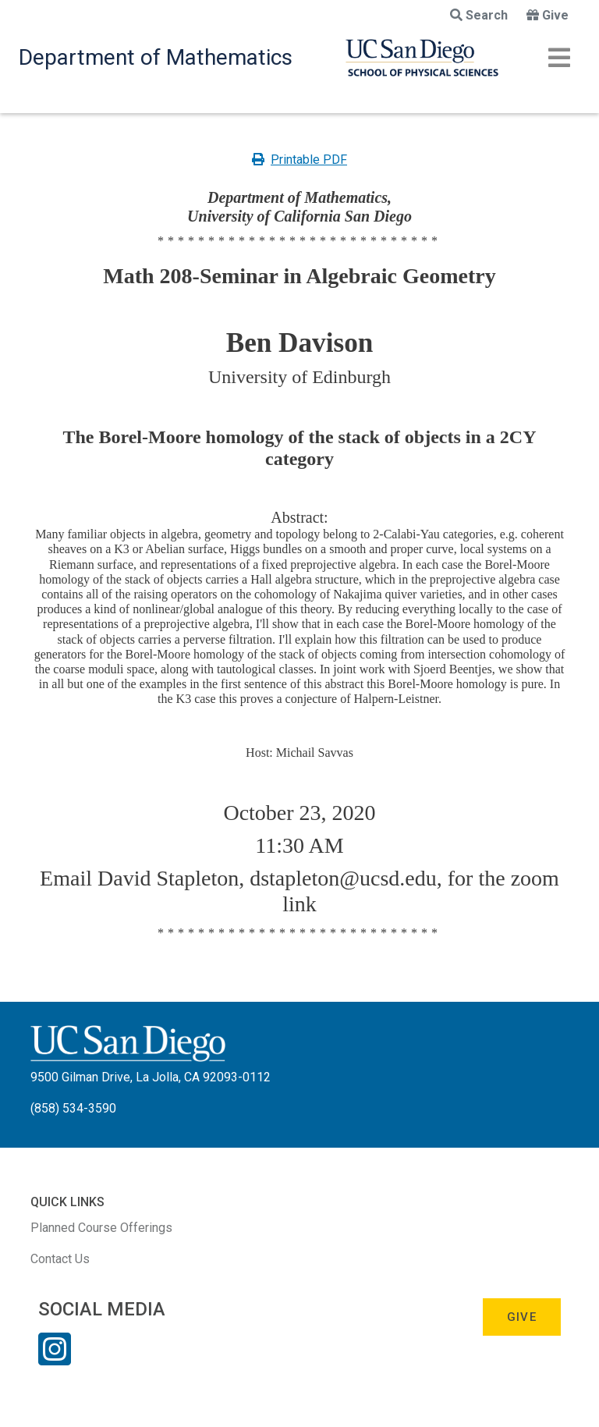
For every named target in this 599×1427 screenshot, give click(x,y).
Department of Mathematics (155, 57)
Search (479, 15)
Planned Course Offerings (101, 1227)
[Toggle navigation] (559, 57)
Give (547, 15)
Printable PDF (299, 159)
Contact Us (60, 1258)
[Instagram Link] (54, 1359)
